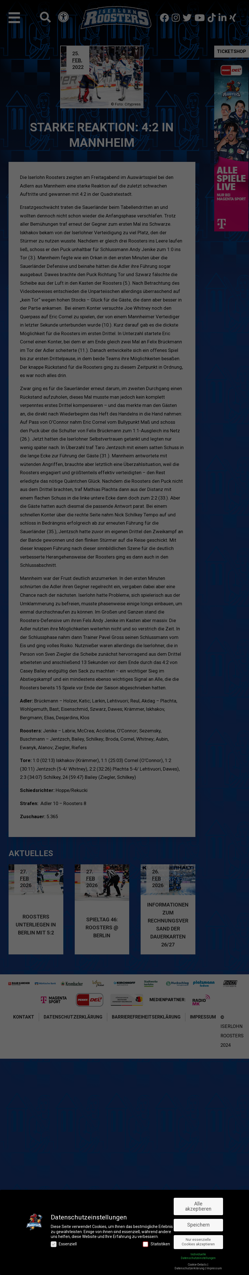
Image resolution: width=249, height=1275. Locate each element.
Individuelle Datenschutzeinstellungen (198, 1256)
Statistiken (156, 1244)
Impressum (214, 1268)
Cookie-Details (197, 1264)
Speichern (198, 1225)
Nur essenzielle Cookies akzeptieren (198, 1242)
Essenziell (64, 1244)
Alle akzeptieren (198, 1206)
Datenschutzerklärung (190, 1268)
